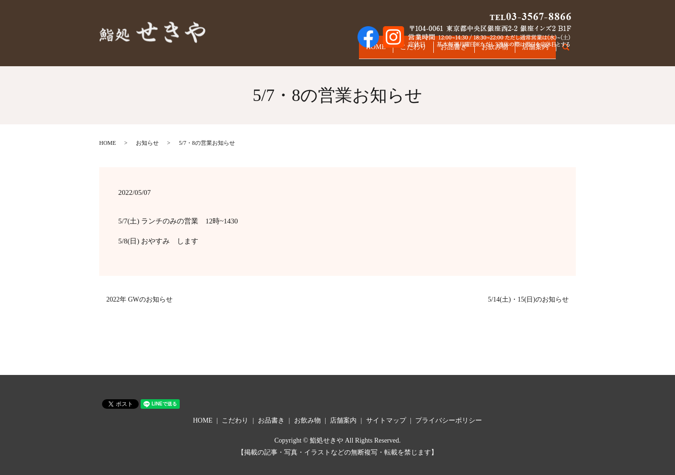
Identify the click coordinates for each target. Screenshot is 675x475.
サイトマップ (386, 420)
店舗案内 (532, 51)
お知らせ (147, 143)
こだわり (392, 51)
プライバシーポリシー (448, 420)
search (571, 51)
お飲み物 (485, 51)
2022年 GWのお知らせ (139, 299)
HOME (349, 51)
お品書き (439, 51)
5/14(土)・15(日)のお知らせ (528, 299)
